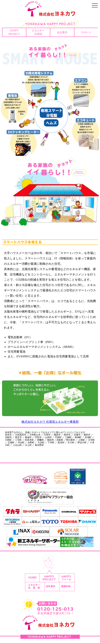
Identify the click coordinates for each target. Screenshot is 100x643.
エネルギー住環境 (38, 32)
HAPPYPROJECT (14, 32)
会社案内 (62, 32)
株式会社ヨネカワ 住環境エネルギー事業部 (50, 421)
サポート (86, 32)
